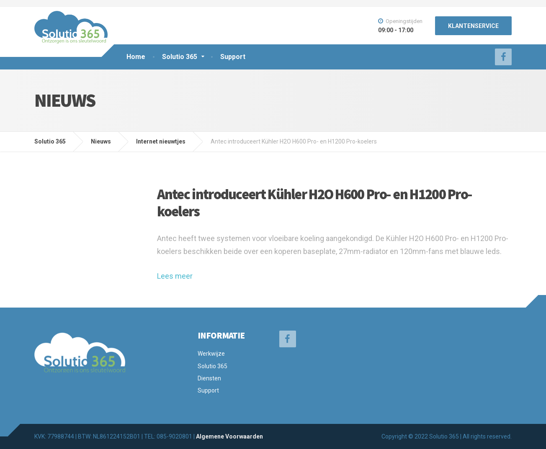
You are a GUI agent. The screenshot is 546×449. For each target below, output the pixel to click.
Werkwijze (211, 353)
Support (232, 57)
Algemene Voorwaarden (229, 436)
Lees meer (175, 276)
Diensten (209, 378)
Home (135, 57)
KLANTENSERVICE (473, 26)
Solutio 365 (179, 57)
